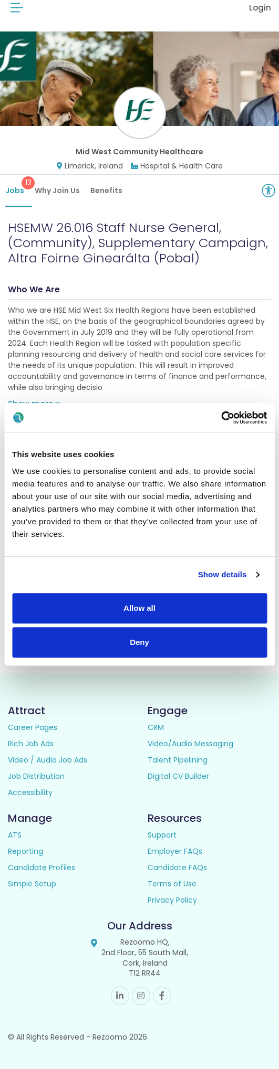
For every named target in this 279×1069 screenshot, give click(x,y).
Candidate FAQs (177, 867)
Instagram (141, 996)
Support (162, 835)
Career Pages (32, 727)
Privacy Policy (172, 900)
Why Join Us (57, 190)
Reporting (25, 851)
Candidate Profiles (41, 867)
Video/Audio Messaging (190, 743)
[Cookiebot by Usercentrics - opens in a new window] (221, 418)
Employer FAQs (175, 851)
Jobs (18, 186)
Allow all (139, 608)
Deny (139, 642)
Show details (222, 574)
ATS (15, 835)
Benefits (106, 190)
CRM (156, 727)
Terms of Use (172, 884)
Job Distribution (36, 776)
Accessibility (30, 792)
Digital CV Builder (178, 776)
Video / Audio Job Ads (47, 760)
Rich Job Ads (31, 743)
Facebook (162, 996)
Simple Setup (32, 884)
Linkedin (120, 996)
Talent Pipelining (178, 760)
